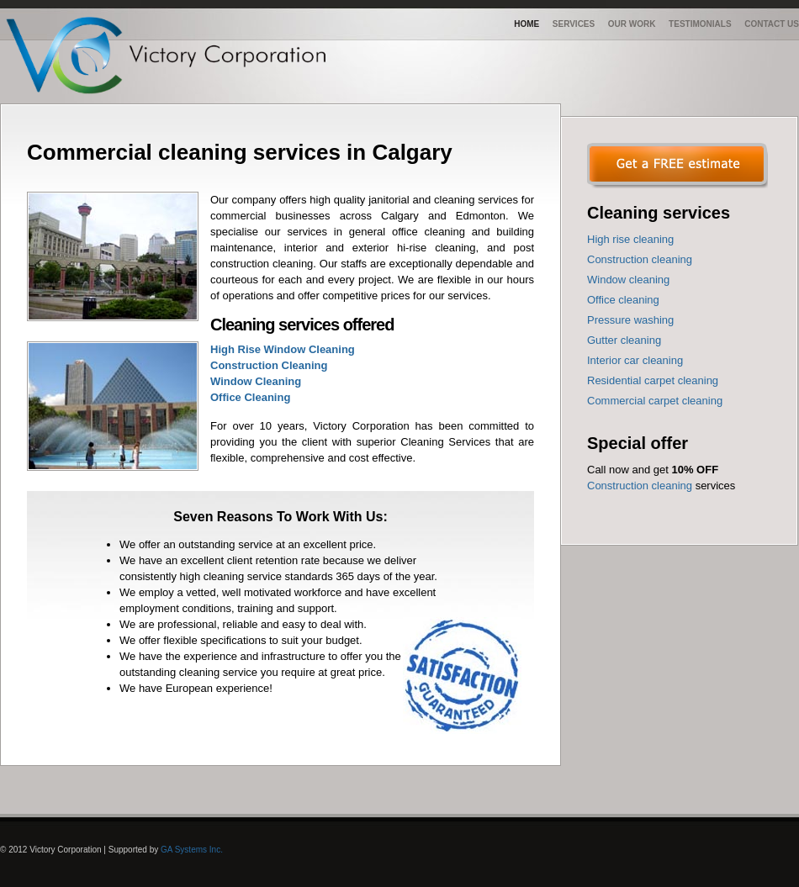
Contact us (771, 24)
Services (574, 24)
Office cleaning (623, 299)
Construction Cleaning (268, 365)
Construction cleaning (639, 259)
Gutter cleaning (624, 340)
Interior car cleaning (635, 360)
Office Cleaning (250, 397)
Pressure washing (630, 320)
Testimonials (700, 24)
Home (526, 24)
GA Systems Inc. (192, 849)
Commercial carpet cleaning (654, 400)
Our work (632, 24)
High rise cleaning (630, 239)
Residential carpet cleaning (652, 380)
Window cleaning (628, 279)
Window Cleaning (255, 381)
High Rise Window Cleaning (282, 349)
